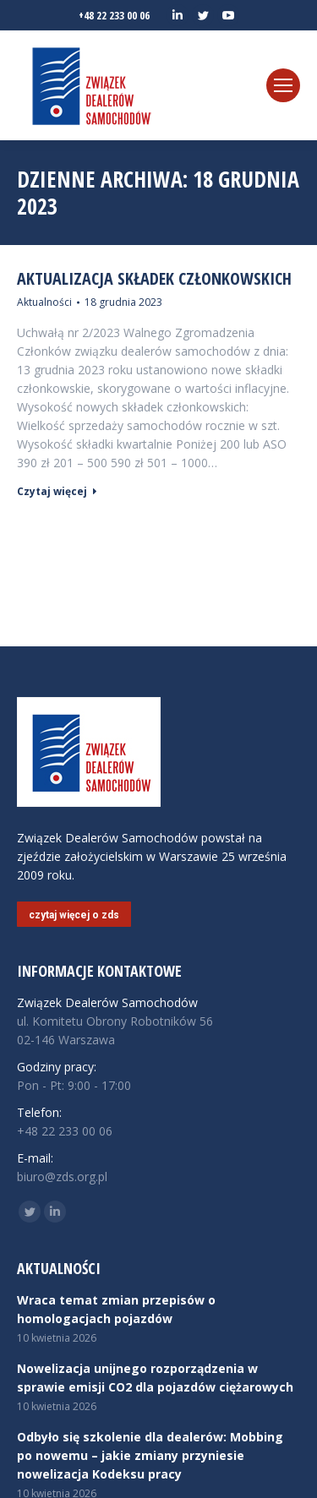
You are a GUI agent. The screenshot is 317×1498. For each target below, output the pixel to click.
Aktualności (44, 302)
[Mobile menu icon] (283, 85)
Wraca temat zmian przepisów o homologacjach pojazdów (116, 1309)
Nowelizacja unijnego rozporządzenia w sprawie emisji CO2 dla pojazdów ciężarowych (155, 1377)
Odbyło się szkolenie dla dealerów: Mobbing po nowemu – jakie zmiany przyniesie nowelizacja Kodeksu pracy (150, 1455)
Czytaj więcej (57, 491)
